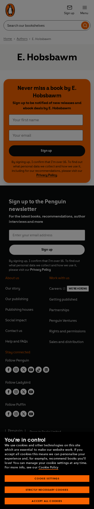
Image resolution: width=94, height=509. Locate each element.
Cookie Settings (47, 487)
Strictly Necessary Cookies (47, 498)
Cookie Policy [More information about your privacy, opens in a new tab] (48, 476)
